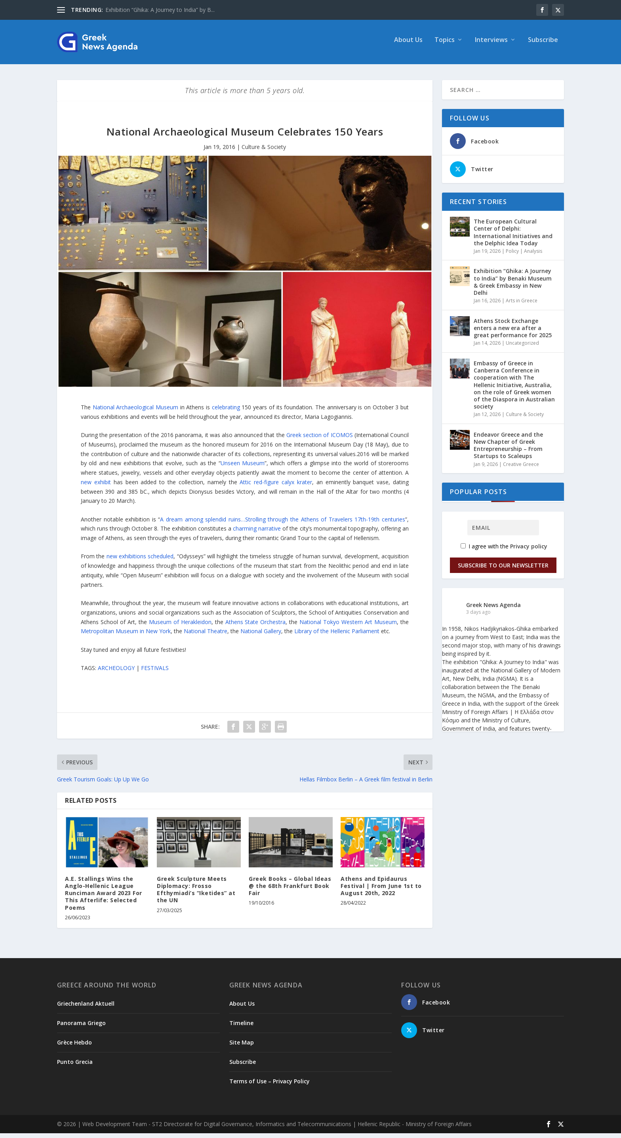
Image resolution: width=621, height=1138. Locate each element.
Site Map (241, 1047)
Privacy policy (528, 551)
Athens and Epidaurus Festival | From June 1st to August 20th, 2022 (381, 890)
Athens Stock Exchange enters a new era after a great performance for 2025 (513, 333)
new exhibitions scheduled (140, 561)
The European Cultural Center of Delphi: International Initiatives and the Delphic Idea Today (513, 237)
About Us (408, 45)
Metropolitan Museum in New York (126, 636)
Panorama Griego (81, 1027)
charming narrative (257, 533)
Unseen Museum (243, 468)
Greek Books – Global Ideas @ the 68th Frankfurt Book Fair (290, 890)
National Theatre (205, 636)
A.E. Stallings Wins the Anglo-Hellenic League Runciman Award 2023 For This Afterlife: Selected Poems (103, 898)
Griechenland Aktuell (85, 1008)
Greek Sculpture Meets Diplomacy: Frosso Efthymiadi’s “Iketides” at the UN (196, 894)
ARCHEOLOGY (116, 672)
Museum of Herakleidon (180, 626)
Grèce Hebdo (74, 1047)
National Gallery (260, 636)
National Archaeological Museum (135, 412)
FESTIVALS (155, 672)
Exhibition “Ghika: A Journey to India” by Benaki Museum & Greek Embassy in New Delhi (513, 286)
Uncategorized (522, 347)
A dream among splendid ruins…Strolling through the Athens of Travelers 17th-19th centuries (282, 524)
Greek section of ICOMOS (319, 439)
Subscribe (543, 45)
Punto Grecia (75, 1066)
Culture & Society (264, 151)
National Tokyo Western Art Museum (348, 626)
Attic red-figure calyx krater (276, 487)
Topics (444, 45)
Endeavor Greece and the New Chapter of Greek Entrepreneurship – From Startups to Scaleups (508, 450)
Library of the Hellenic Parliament (336, 636)
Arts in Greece (521, 305)
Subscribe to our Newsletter (503, 569)
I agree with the (504, 551)
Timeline (241, 1027)
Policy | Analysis (524, 255)
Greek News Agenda (493, 609)
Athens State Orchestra (255, 626)
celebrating (226, 412)
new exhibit (96, 487)
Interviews (491, 45)
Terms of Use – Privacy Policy (269, 1086)
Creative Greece (521, 469)
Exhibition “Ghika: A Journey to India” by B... (160, 9)
